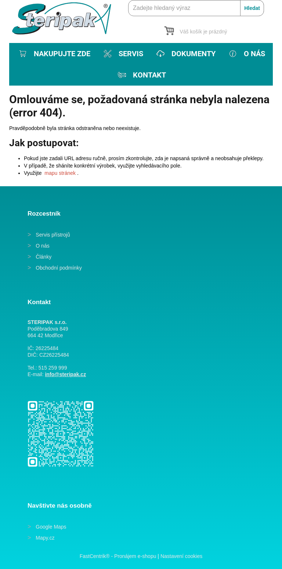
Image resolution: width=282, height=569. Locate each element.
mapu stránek (60, 173)
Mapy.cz (45, 538)
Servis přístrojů (53, 235)
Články (43, 257)
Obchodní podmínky (59, 268)
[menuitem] (53, 53)
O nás (42, 246)
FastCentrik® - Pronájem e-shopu (118, 556)
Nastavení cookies (181, 556)
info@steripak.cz (65, 374)
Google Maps (51, 527)
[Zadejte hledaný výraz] (196, 8)
